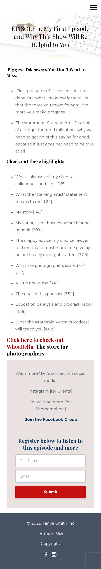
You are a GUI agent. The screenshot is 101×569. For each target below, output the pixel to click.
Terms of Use (51, 533)
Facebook (53, 419)
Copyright (50, 543)
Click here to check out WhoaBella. (37, 346)
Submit (50, 492)
